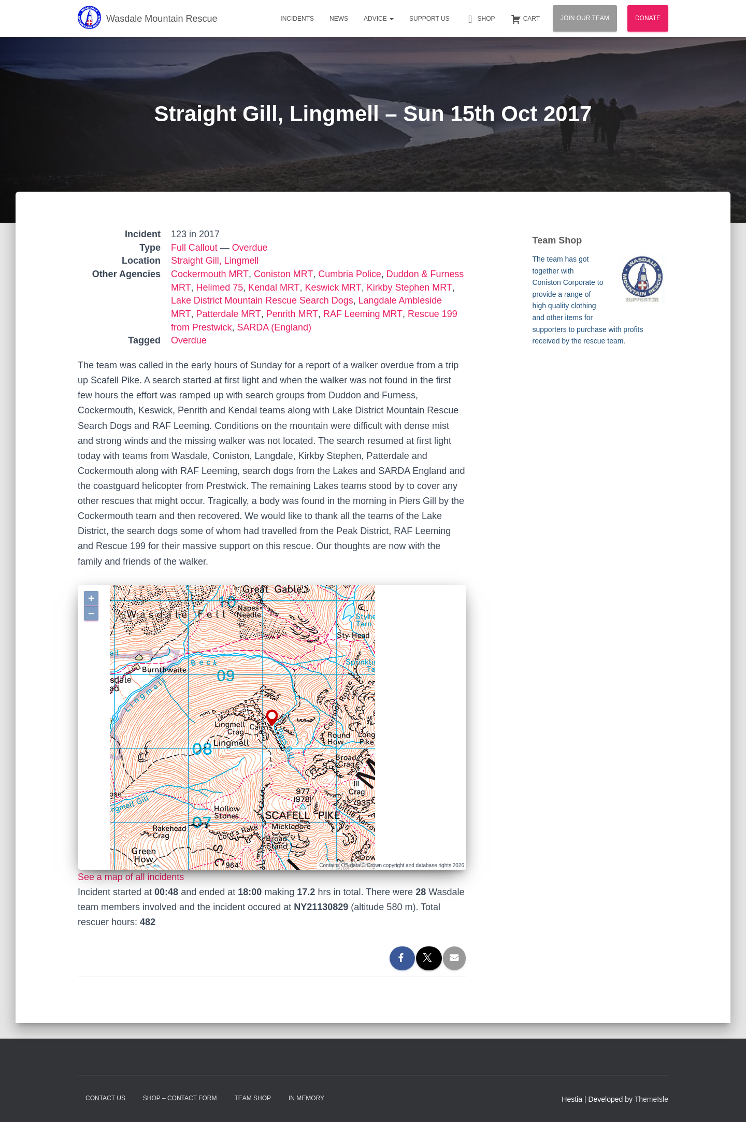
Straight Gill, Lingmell (215, 260)
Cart (525, 19)
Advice (379, 18)
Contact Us (105, 1098)
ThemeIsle (651, 1099)
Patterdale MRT (227, 314)
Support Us (429, 18)
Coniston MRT (282, 274)
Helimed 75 (218, 287)
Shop (480, 19)
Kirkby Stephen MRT (406, 287)
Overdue (250, 247)
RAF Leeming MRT (360, 314)
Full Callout (194, 247)
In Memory (306, 1098)
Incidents (297, 18)
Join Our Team (585, 18)
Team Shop (252, 1098)
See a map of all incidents (131, 877)
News (338, 18)
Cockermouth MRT (209, 274)
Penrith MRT (289, 314)
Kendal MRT (273, 287)
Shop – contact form (180, 1098)
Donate (648, 18)
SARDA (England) (274, 327)
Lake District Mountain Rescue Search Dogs (262, 300)
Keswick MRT (331, 287)
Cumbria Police (348, 274)
